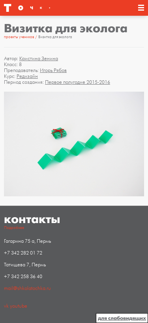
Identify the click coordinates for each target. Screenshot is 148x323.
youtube (18, 306)
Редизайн (27, 76)
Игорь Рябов (53, 70)
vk (6, 306)
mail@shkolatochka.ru (27, 288)
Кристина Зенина (38, 58)
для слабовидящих (122, 318)
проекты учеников (19, 37)
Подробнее (14, 227)
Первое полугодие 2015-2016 (77, 82)
